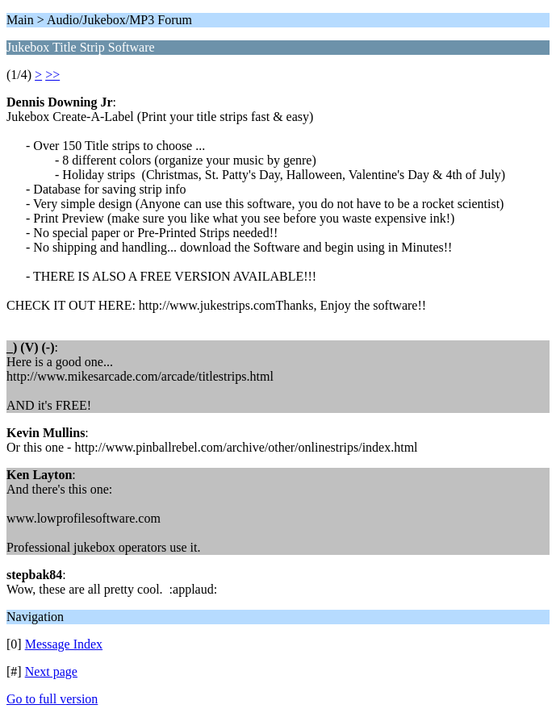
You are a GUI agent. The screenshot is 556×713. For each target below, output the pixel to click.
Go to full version (52, 699)
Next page (51, 671)
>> (52, 74)
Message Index (63, 644)
